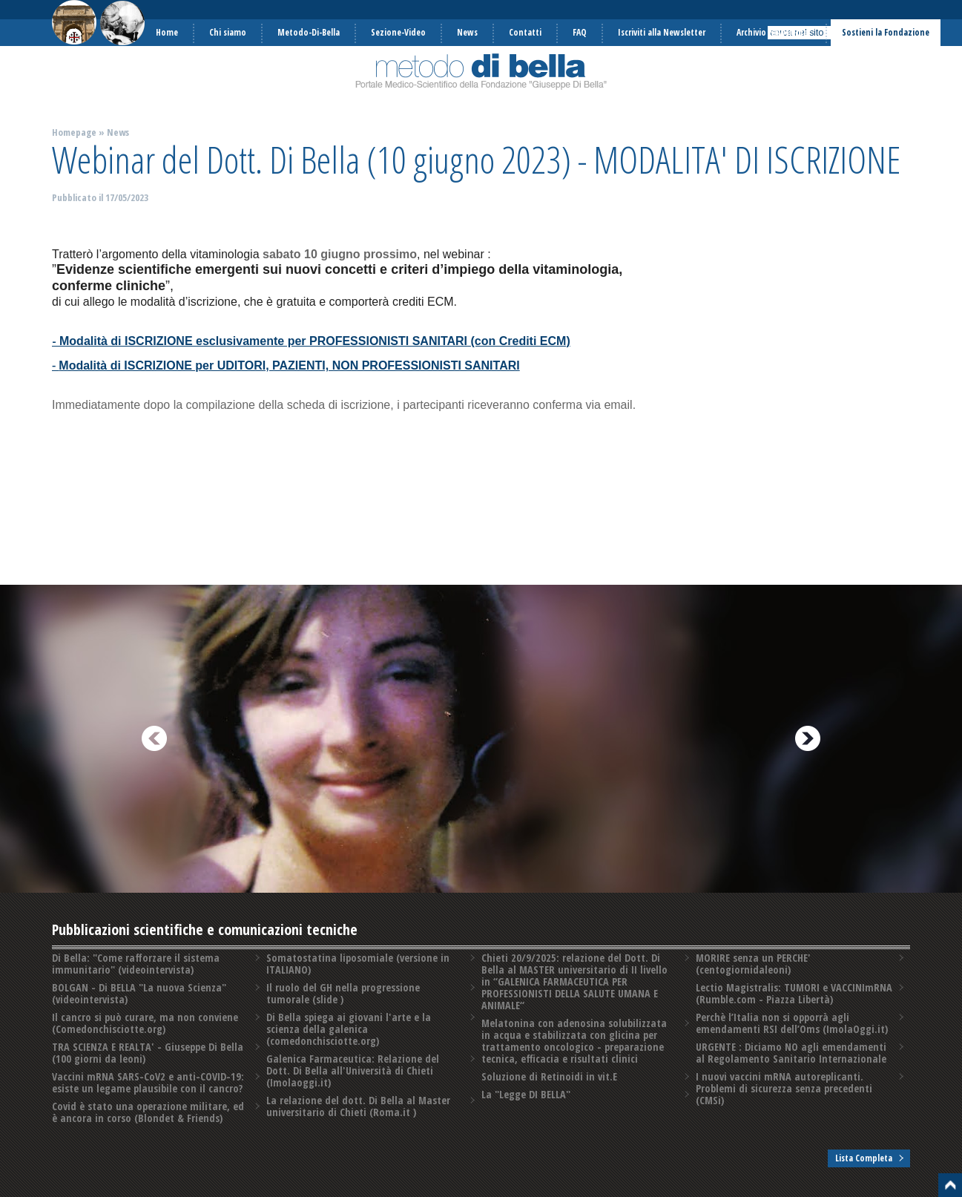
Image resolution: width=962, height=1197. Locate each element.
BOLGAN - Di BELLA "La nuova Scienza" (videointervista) (139, 993)
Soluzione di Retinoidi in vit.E (549, 1076)
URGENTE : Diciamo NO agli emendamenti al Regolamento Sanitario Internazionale (791, 1053)
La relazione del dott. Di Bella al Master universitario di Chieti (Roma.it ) (358, 1106)
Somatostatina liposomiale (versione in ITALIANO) (357, 964)
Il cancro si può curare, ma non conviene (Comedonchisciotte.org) (145, 1023)
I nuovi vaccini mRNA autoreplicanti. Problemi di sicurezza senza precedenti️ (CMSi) (784, 1088)
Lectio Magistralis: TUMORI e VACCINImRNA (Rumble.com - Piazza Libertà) (794, 993)
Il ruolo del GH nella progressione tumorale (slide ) (343, 993)
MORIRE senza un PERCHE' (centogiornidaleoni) (753, 964)
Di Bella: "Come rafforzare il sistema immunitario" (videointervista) (136, 964)
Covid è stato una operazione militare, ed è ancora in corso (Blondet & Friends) (148, 1112)
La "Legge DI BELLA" (525, 1094)
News (118, 132)
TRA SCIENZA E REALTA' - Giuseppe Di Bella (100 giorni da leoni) (147, 1053)
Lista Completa (863, 1158)
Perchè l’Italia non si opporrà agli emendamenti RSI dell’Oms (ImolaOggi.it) (792, 1023)
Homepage (74, 132)
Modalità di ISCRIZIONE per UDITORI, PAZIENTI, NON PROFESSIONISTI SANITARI (289, 365)
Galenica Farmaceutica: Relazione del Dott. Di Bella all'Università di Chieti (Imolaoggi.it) (352, 1070)
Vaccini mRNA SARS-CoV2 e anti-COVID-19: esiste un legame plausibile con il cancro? (148, 1082)
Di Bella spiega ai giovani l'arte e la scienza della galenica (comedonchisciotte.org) (348, 1029)
